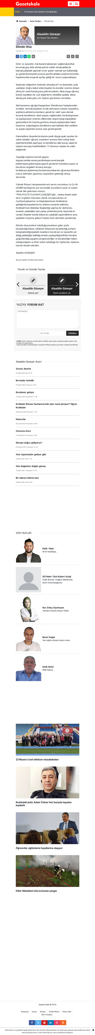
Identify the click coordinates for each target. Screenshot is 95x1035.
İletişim (43, 1012)
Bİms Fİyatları (46, 1015)
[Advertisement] (47, 507)
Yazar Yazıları (35, 21)
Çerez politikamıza (59, 1033)
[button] (68, 56)
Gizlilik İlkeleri (54, 1012)
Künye (34, 1012)
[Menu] (70, 3)
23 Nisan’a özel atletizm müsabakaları (40, 12)
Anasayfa (21, 21)
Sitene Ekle (67, 1012)
